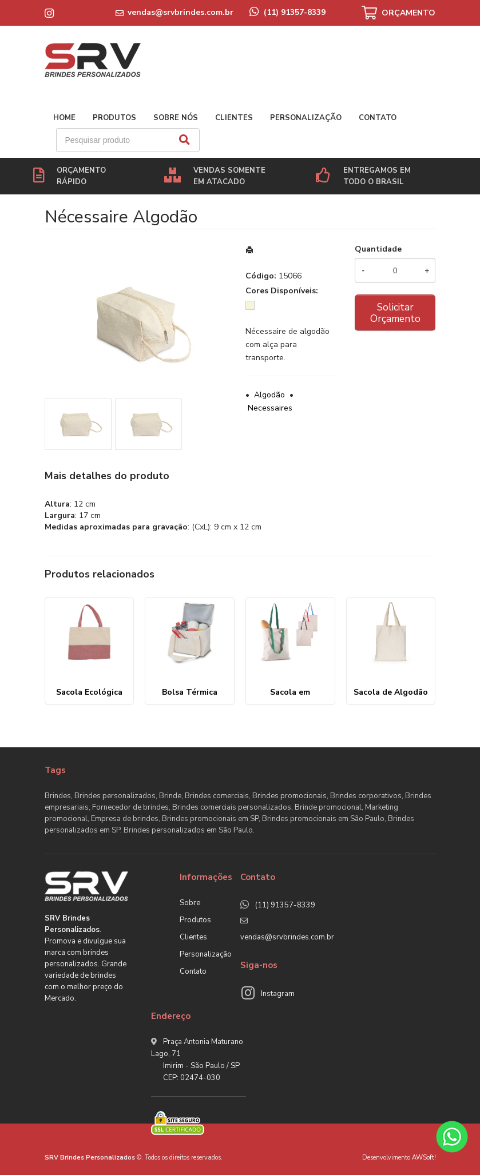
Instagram (278, 994)
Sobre (190, 903)
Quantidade (378, 249)
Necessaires (270, 408)
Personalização (306, 118)
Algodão (269, 394)
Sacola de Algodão (391, 692)
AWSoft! (424, 1157)
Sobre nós (175, 118)
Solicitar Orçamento (395, 312)
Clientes (234, 118)
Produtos (114, 118)
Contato (377, 118)
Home (64, 118)
